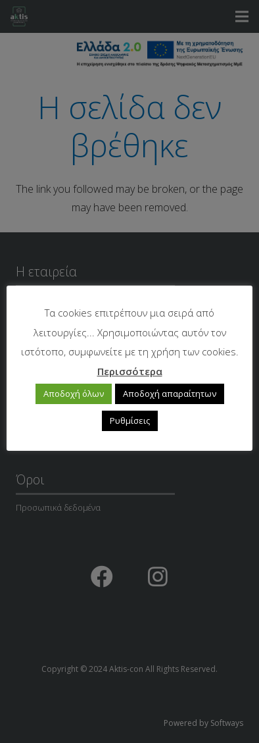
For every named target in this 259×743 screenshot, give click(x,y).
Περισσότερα (129, 371)
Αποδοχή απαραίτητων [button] (169, 393)
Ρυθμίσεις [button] (130, 420)
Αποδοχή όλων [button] (73, 393)
